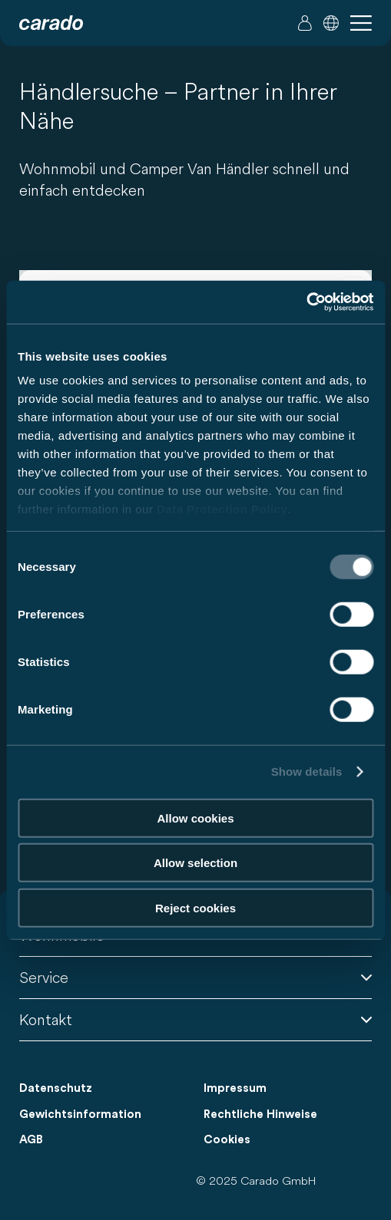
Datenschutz (55, 1088)
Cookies (227, 1140)
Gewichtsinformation (80, 1114)
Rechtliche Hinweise (260, 1114)
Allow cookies (195, 817)
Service (195, 977)
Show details (307, 771)
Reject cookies (195, 907)
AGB (31, 1140)
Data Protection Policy (222, 509)
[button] (331, 23)
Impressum (235, 1088)
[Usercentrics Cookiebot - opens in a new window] (306, 302)
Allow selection (195, 862)
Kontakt (195, 1019)
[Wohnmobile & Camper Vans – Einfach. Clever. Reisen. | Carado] (51, 23)
